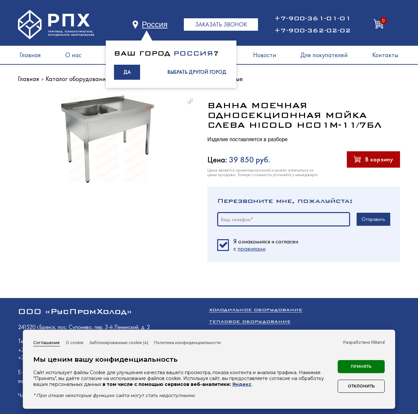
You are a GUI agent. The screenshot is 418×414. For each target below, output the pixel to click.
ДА (127, 72)
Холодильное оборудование (255, 309)
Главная (30, 55)
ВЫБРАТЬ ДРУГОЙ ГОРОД (196, 72)
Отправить (373, 219)
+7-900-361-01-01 (312, 18)
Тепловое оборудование (250, 321)
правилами (251, 248)
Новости (264, 55)
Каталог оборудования (77, 79)
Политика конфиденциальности (187, 342)
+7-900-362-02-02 (312, 30)
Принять (361, 366)
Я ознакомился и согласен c (265, 245)
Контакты (385, 55)
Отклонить (361, 386)
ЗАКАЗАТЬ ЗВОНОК (221, 24)
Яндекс (241, 384)
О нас (73, 55)
